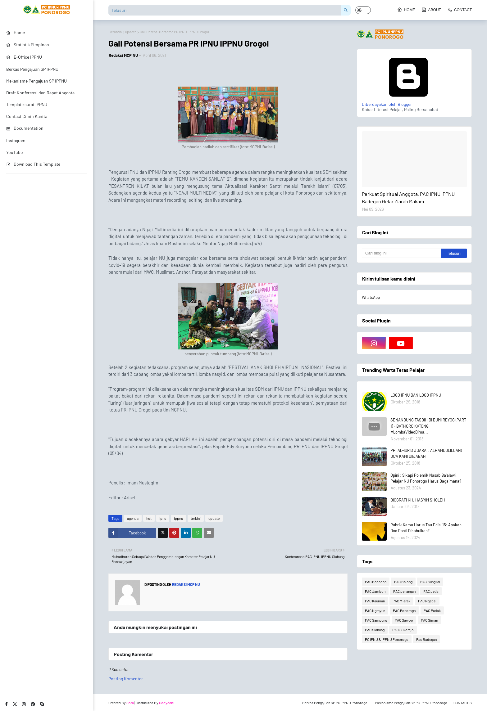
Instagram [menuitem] (15, 140)
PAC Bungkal (430, 581)
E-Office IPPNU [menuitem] (24, 57)
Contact (459, 9)
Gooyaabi (166, 702)
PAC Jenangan (404, 591)
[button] (363, 10)
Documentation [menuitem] (24, 128)
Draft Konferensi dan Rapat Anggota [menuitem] (40, 92)
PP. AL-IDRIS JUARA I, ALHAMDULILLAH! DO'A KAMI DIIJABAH (426, 453)
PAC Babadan (375, 581)
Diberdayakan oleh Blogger (408, 101)
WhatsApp (371, 297)
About (431, 9)
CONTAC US (462, 702)
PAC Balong (403, 581)
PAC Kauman (375, 601)
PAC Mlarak (401, 601)
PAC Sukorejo (403, 630)
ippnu (178, 518)
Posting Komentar (125, 678)
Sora (130, 702)
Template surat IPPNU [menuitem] (26, 104)
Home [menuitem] (15, 32)
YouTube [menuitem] (14, 152)
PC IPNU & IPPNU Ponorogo (386, 639)
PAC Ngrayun (375, 610)
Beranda (115, 31)
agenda (133, 518)
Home (406, 9)
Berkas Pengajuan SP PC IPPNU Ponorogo (334, 702)
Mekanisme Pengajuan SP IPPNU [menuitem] (36, 80)
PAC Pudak (432, 610)
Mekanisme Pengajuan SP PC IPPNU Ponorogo (411, 702)
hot (149, 518)
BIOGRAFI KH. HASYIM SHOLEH (417, 499)
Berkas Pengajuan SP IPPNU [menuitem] (32, 69)
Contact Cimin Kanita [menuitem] (26, 116)
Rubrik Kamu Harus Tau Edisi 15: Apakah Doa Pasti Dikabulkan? (426, 527)
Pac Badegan (426, 639)
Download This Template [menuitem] (33, 164)
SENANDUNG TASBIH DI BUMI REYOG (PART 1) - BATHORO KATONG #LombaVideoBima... (428, 425)
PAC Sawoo (404, 620)
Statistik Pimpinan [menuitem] (27, 44)
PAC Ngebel (427, 601)
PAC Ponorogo (404, 610)
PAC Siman (429, 620)
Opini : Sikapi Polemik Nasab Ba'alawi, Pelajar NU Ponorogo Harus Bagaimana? (425, 478)
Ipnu (162, 518)
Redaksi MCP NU (123, 55)
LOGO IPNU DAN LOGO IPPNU (415, 395)
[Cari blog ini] (401, 253)
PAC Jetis (431, 591)
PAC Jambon (375, 591)
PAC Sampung (376, 620)
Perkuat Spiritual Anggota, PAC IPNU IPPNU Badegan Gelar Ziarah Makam (408, 197)
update (130, 31)
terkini (196, 518)
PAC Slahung (375, 630)
